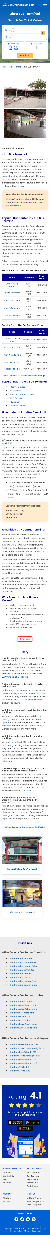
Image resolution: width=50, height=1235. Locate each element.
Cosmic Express (17, 387)
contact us (26, 790)
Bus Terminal (15, 66)
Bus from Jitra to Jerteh (21, 958)
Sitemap (7, 1182)
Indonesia (7, 1201)
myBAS (5, 447)
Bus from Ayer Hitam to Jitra (23, 1027)
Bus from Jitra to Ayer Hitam (23, 985)
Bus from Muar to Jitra (20, 1016)
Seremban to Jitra (12, 347)
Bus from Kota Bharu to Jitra (23, 1005)
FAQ (5, 1179)
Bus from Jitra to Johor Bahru (23, 966)
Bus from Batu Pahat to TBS (23, 1052)
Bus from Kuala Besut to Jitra (23, 1024)
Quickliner (15, 402)
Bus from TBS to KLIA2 (20, 1070)
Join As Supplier (34, 1204)
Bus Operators (33, 1172)
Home (5, 66)
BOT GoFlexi (22, 699)
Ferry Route (32, 1182)
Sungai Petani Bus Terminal (22, 869)
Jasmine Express (18, 405)
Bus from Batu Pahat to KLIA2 (23, 1063)
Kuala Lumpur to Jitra (12, 339)
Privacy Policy (16, 1231)
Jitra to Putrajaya (12, 308)
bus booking (7, 745)
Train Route (32, 1186)
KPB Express (15, 390)
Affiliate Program (35, 1198)
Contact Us (8, 1176)
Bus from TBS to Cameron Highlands (27, 1048)
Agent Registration (35, 1201)
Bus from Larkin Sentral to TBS (24, 1044)
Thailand (7, 1198)
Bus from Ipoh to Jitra (20, 1020)
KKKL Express (16, 398)
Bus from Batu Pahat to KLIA (23, 1059)
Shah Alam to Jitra (12, 355)
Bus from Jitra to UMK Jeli (22, 970)
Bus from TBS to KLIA (19, 1067)
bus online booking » (35, 375)
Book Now (25, 639)
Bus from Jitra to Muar (20, 973)
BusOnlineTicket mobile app (15, 677)
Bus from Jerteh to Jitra (21, 1001)
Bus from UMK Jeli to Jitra (22, 1012)
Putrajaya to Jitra (12, 362)
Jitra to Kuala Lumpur (12, 285)
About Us (7, 1172)
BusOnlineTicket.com (36, 1228)
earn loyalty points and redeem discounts (25, 693)
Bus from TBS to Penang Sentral (25, 1055)
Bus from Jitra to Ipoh (20, 977)
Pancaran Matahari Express (22, 394)
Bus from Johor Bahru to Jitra (23, 1009)
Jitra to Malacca (12, 315)
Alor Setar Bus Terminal (22, 912)
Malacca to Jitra (12, 369)
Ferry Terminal (34, 1179)
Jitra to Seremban (12, 292)
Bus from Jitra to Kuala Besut (23, 981)
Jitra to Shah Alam (12, 300)
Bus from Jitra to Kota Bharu (23, 962)
